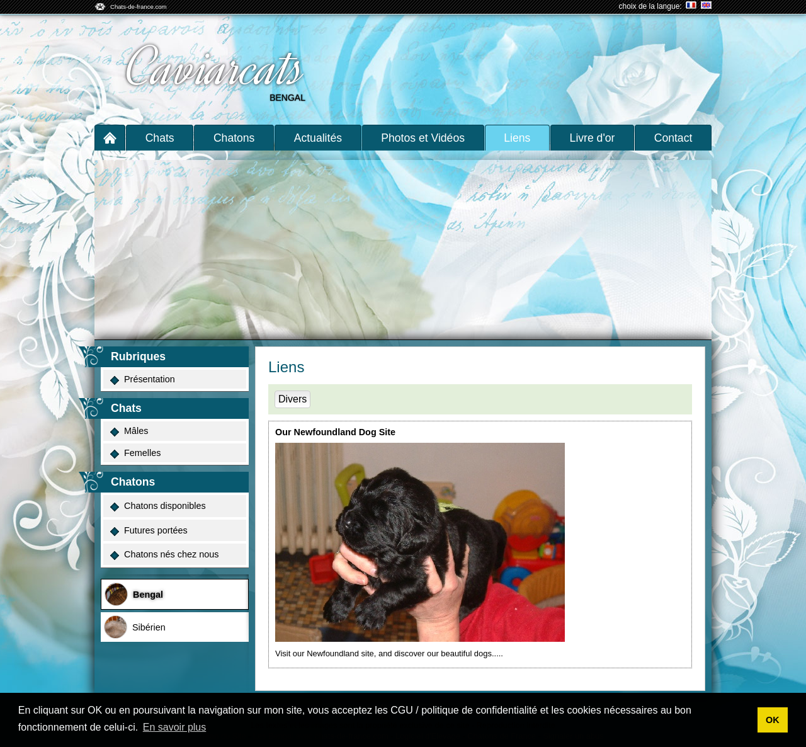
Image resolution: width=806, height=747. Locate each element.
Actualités (318, 138)
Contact (673, 138)
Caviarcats (215, 68)
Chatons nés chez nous (164, 554)
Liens (517, 138)
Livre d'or (592, 138)
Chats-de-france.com (138, 6)
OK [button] (773, 720)
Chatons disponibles (158, 506)
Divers (292, 399)
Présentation (142, 379)
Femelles (135, 453)
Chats (159, 138)
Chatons (234, 138)
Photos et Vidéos (423, 138)
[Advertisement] (403, 245)
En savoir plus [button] (175, 727)
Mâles (129, 431)
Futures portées (149, 530)
